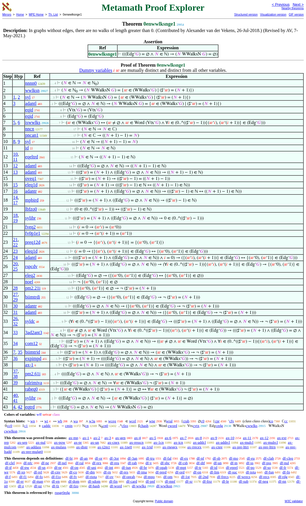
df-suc (233, 472)
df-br (143, 467)
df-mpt (181, 467)
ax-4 (137, 438)
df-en (56, 481)
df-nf (200, 458)
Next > (298, 4)
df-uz (38, 486)
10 (15, 154)
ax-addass (33, 447)
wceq (112, 421)
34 (15, 343)
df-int (109, 467)
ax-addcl (199, 442)
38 (15, 376)
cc (286, 421)
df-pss (266, 463)
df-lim (214, 472)
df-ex (184, 458)
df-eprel (232, 467)
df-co (73, 472)
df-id (213, 467)
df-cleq (288, 458)
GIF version (296, 14)
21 (15, 239)
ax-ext (281, 438)
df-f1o (56, 477)
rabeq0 (31, 389)
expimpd (33, 358)
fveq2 (30, 226)
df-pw (24, 467)
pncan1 (31, 135)
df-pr (58, 467)
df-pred (160, 472)
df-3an (132, 458)
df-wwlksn (164, 486)
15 (15, 184)
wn (32, 421)
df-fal (167, 458)
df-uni (91, 467)
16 (15, 191)
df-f (8, 477)
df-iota (251, 472)
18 (15, 215)
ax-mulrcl (270, 442)
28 (15, 288)
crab (186, 421)
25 (15, 269)
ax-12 (264, 438)
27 (15, 294)
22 (15, 244)
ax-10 (230, 438)
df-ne (45, 463)
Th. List (53, 14)
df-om (168, 477)
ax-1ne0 (126, 447)
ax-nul (40, 442)
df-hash (94, 486)
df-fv (73, 477)
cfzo (125, 425)
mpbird (31, 200)
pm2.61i (32, 373)
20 (15, 263)
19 (15, 220)
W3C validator (294, 501)
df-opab (161, 467)
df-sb (216, 458)
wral (169, 421)
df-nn (282, 481)
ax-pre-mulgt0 (32, 451)
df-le (225, 481)
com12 (31, 343)
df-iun (126, 467)
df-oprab (128, 477)
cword (172, 425)
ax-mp (73, 438)
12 (15, 165)
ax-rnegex (169, 447)
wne (152, 421)
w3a (92, 421)
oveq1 (30, 178)
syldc (30, 321)
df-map (37, 481)
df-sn (42, 467)
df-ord (180, 472)
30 (15, 305)
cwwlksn (10, 431)
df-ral (79, 463)
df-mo (233, 458)
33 (15, 332)
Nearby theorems (292, 8)
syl (28, 97)
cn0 (105, 425)
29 (15, 299)
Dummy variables (95, 70)
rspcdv (31, 266)
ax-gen (120, 438)
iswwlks (32, 122)
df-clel (10, 463)
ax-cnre (216, 447)
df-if (8, 467)
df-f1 (23, 477)
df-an (84, 458)
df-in (234, 463)
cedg (219, 425)
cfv (231, 421)
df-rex (96, 463)
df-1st (185, 477)
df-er (20, 481)
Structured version (245, 14)
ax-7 (183, 438)
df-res (124, 472)
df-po (250, 467)
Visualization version (273, 14)
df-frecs (223, 477)
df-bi (69, 458)
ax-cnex (113, 442)
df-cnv (55, 472)
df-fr (282, 467)
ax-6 (168, 438)
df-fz (55, 486)
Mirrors (6, 14)
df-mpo (149, 477)
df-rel (38, 472)
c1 (26, 425)
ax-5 (152, 438)
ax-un (94, 442)
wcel (132, 421)
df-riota (91, 477)
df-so (267, 467)
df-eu (251, 458)
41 (15, 400)
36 (15, 358)
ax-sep (22, 442)
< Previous (281, 4)
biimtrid (32, 352)
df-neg (263, 481)
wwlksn (32, 90)
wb (60, 421)
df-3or (114, 458)
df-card (131, 481)
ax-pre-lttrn (267, 447)
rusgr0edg (62, 492)
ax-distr (82, 447)
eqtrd (30, 406)
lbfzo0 (31, 209)
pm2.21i (32, 288)
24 (15, 257)
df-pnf (150, 481)
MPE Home (36, 14)
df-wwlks (139, 486)
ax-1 (29, 364)
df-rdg (283, 477)
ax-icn (178, 442)
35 (20, 352)
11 (15, 159)
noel (29, 281)
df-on (197, 472)
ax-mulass (58, 447)
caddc (46, 425)
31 (15, 312)
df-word (116, 486)
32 (15, 323)
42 (20, 406)
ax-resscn (136, 442)
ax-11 (247, 438)
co (271, 421)
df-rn (107, 472)
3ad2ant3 (33, 332)
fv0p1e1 (32, 233)
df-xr (189, 481)
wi (46, 421)
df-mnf (170, 481)
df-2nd (203, 477)
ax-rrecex (194, 447)
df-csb (183, 463)
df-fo (39, 477)
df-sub (243, 481)
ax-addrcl (223, 442)
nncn (29, 128)
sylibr (30, 217)
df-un (218, 463)
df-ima (142, 472)
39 (15, 382)
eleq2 (30, 275)
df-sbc (165, 463)
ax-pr (78, 442)
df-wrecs (243, 477)
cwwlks (251, 425)
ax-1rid (147, 447)
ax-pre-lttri (240, 447)
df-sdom (94, 481)
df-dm (90, 472)
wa (75, 421)
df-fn (286, 472)
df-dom (73, 481)
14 (15, 197)
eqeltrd (31, 156)
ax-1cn (158, 442)
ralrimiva (33, 382)
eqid (29, 109)
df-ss (249, 463)
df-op (74, 467)
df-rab (132, 463)
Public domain (164, 501)
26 (15, 318)
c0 (202, 421)
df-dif (200, 463)
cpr (217, 421)
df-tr (198, 467)
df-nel (62, 463)
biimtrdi (32, 297)
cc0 (9, 425)
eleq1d (31, 184)
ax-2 (96, 438)
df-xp (21, 472)
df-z (21, 486)
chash (144, 425)
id (27, 147)
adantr (31, 191)
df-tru (150, 458)
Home (20, 14)
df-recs (264, 477)
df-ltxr (207, 481)
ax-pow (59, 442)
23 (15, 251)
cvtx (196, 425)
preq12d (32, 242)
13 (15, 172)
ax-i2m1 (104, 447)
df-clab (268, 458)
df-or (98, 458)
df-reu (114, 463)
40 (15, 395)
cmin (69, 425)
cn (86, 425)
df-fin (113, 481)
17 (15, 202)
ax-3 (107, 438)
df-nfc (28, 463)
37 (15, 371)
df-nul (284, 463)
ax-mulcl (246, 442)
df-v (149, 463)
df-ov (109, 477)
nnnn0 (31, 83)
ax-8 (198, 438)
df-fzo (74, 486)
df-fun (269, 472)
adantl (30, 103)
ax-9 (214, 438)
